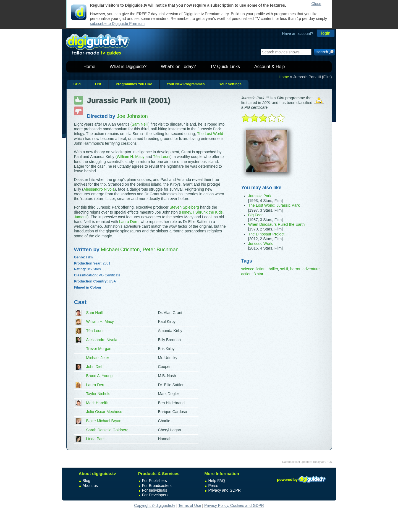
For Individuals (154, 490)
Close (316, 3)
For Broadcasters (157, 485)
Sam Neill (140, 124)
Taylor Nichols (98, 393)
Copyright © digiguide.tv (154, 505)
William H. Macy (130, 156)
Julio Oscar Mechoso (104, 411)
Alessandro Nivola (99, 189)
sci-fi (284, 269)
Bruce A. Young (99, 375)
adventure (311, 269)
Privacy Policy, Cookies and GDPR (234, 505)
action (246, 274)
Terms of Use (189, 505)
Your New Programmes (186, 84)
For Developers (155, 495)
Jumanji (80, 217)
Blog (86, 480)
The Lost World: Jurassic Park (274, 205)
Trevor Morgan (98, 348)
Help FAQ (216, 480)
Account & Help (269, 66)
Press (213, 485)
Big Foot (255, 215)
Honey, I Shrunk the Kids (201, 212)
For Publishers (154, 480)
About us (90, 485)
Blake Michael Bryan (104, 421)
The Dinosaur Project (266, 234)
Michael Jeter (97, 358)
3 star (258, 274)
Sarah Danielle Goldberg (107, 430)
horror (295, 269)
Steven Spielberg (184, 207)
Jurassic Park (259, 196)
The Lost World (210, 133)
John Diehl (95, 366)
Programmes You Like (134, 84)
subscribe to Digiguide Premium (117, 23)
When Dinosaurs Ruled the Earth (276, 224)
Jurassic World (261, 243)
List (98, 84)
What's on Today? (178, 66)
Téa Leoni (161, 156)
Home (89, 66)
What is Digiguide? (128, 66)
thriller (273, 269)
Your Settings (230, 84)
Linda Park (95, 439)
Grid (77, 84)
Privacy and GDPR (224, 490)
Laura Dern (128, 221)
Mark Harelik (97, 403)
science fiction (253, 269)
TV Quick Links (225, 66)
